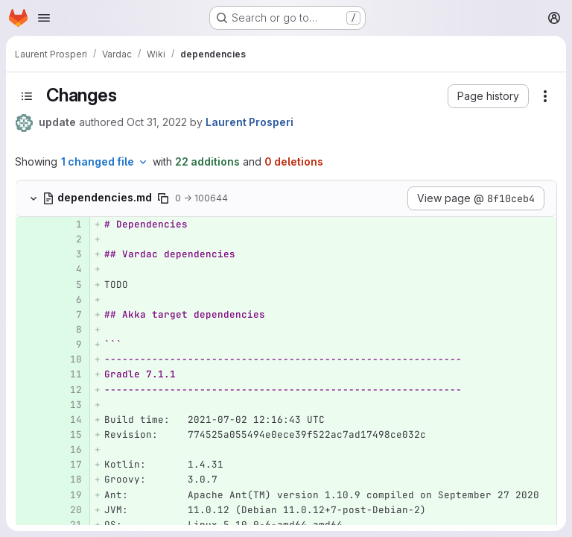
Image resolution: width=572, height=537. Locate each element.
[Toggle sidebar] (27, 96)
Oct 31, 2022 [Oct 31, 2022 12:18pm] (157, 122)
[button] (488, 96)
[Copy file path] (163, 198)
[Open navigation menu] (44, 18)
